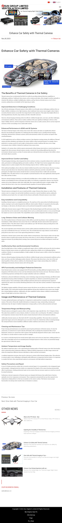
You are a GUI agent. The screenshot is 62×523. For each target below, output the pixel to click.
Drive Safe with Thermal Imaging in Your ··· (35, 455)
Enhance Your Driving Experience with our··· (35, 468)
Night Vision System (42, 163)
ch (49, 2)
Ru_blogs (31, 521)
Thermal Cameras (48, 51)
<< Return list (56, 38)
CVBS (22, 209)
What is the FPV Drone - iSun (31, 417)
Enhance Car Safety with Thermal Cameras (35, 442)
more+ (58, 410)
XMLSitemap (31, 515)
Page (31, 518)
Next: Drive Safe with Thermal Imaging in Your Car (19, 401)
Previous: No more (8, 397)
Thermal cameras (5, 96)
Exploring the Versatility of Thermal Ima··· (35, 430)
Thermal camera (5, 191)
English (57, 2)
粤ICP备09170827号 (31, 512)
